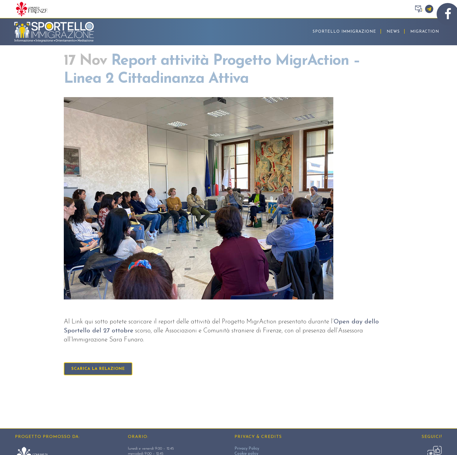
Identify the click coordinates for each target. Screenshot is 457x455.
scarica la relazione (98, 369)
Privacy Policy (246, 449)
